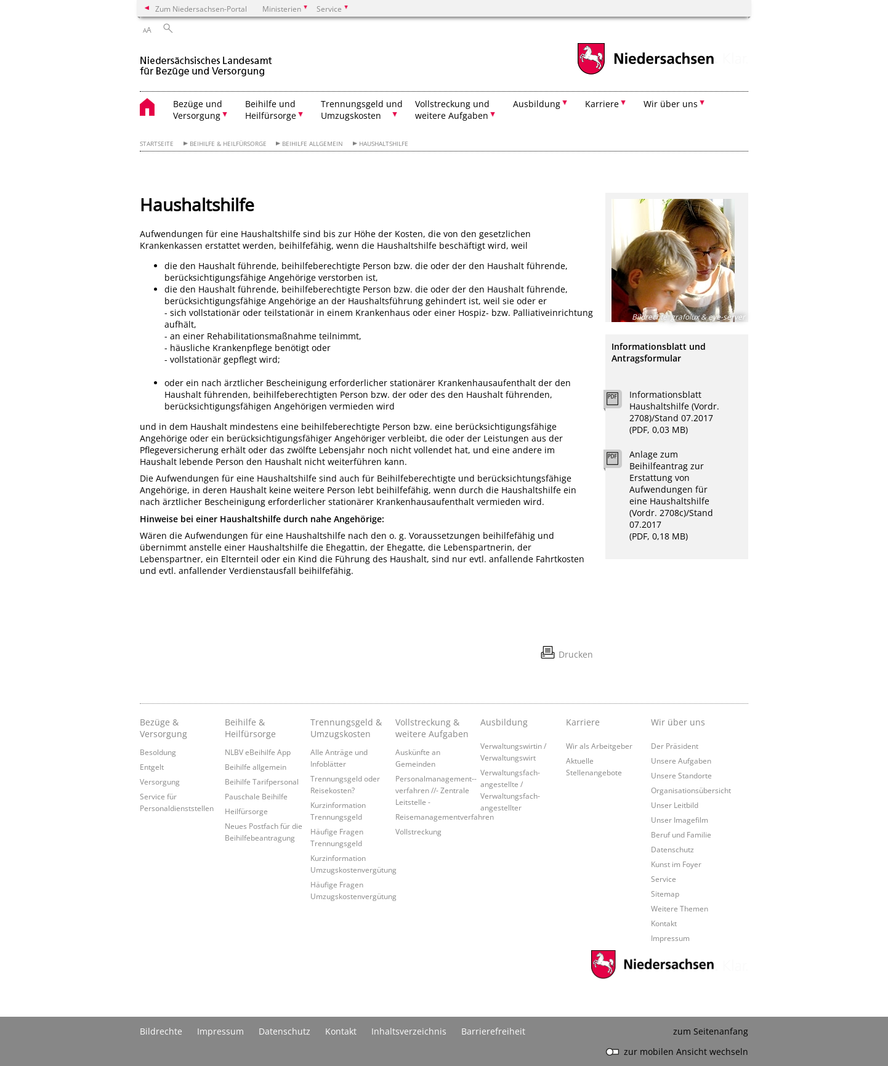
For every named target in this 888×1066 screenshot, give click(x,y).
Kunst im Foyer (676, 864)
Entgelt (152, 767)
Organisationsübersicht (691, 790)
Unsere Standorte (681, 775)
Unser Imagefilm (679, 820)
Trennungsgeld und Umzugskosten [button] (362, 109)
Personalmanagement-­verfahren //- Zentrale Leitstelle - (436, 790)
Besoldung (158, 752)
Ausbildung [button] (536, 104)
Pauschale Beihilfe (256, 796)
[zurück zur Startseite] (206, 60)
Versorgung (160, 781)
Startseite (157, 144)
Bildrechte (161, 1031)
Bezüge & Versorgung (163, 728)
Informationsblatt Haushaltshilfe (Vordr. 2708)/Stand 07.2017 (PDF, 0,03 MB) (674, 412)
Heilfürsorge (246, 811)
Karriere (583, 722)
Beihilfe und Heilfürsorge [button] (270, 109)
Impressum (670, 938)
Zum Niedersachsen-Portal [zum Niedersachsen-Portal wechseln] (201, 9)
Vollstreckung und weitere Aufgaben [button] (452, 109)
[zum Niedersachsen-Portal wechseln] (645, 73)
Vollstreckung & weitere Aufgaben (432, 728)
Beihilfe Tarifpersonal (262, 781)
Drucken (576, 654)
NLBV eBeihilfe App (258, 752)
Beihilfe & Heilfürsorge (228, 144)
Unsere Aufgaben (681, 760)
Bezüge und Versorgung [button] (197, 109)
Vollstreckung (418, 831)
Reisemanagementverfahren (444, 817)
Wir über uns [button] (671, 104)
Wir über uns (678, 722)
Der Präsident (674, 746)
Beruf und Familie (681, 834)
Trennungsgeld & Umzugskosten (346, 728)
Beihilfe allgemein (312, 144)
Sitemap (665, 893)
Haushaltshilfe (383, 144)
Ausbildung (504, 722)
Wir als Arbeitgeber (599, 746)
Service (663, 879)
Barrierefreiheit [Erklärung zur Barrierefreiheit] (493, 1031)
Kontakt (664, 923)
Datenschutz (672, 849)
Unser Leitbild (674, 805)
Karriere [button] (602, 104)
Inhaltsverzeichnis (408, 1031)
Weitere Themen (679, 908)
